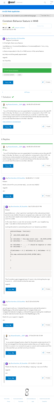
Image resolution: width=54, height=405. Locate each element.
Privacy (8, 401)
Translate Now (45, 15)
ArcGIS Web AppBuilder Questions (14, 11)
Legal (33, 401)
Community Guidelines (18, 398)
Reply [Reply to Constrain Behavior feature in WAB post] (7, 82)
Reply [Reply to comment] (7, 127)
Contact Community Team (45, 398)
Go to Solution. (13, 70)
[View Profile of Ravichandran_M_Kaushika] (16, 38)
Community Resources (31, 398)
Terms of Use (6, 398)
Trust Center (20, 401)
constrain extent (9, 75)
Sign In (51, 2)
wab (19, 75)
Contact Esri (44, 401)
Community (19, 2)
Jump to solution (19, 28)
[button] (43, 82)
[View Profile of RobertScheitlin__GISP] (15, 104)
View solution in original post (12, 122)
